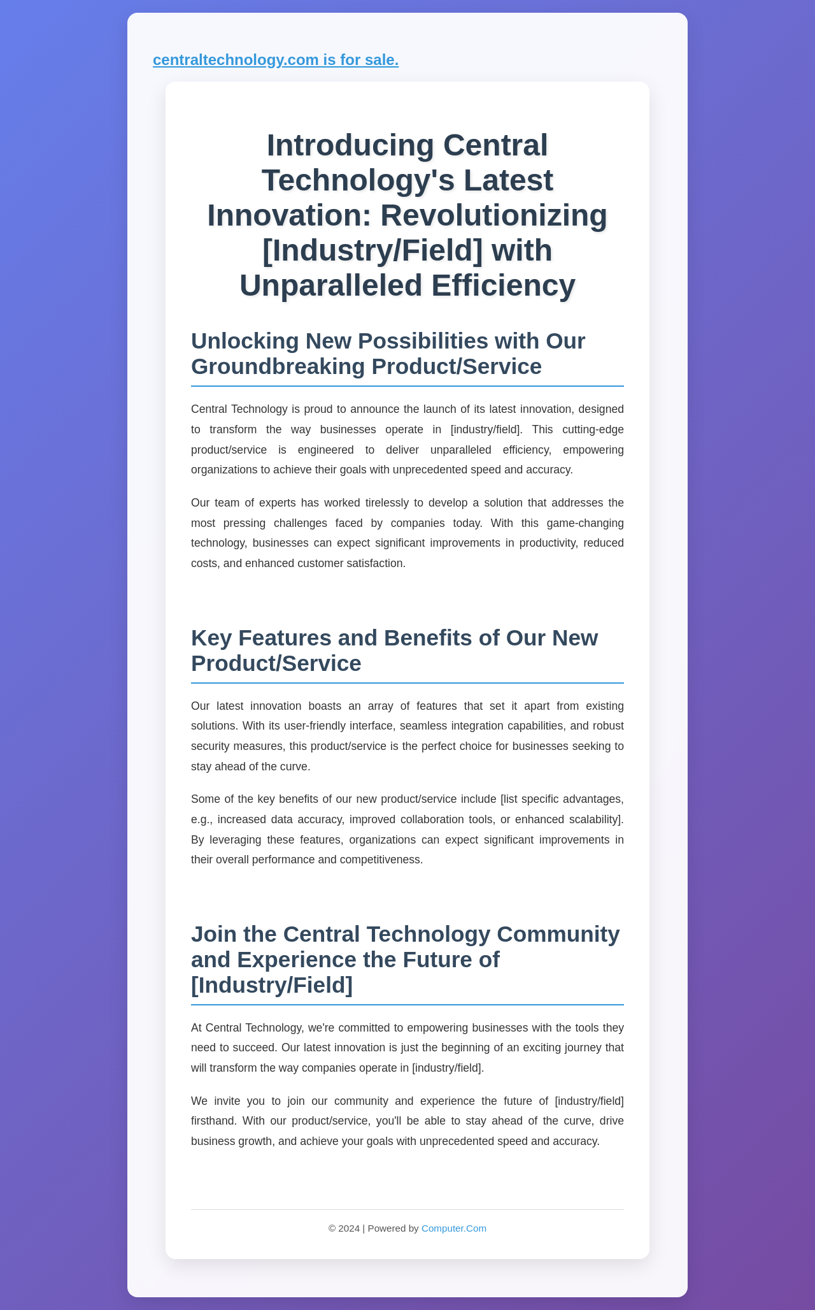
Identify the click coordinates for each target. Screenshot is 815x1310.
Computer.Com (454, 1228)
